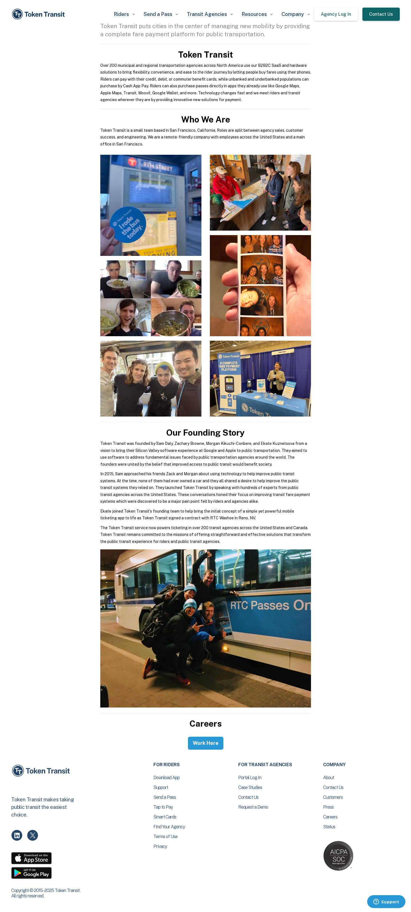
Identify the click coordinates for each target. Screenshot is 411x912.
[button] (124, 14)
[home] (39, 14)
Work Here (206, 743)
